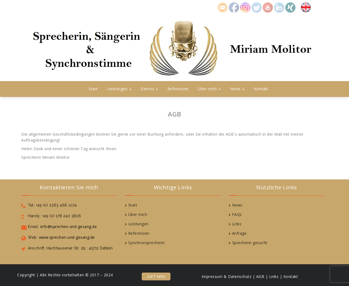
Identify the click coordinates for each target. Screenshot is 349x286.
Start (93, 88)
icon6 (279, 6)
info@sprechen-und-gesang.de (68, 226)
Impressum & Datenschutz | (228, 276)
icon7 (290, 6)
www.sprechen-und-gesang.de (66, 237)
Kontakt (261, 88)
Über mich (209, 88)
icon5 (268, 6)
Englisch (308, 6)
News (237, 88)
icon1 (223, 6)
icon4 (256, 6)
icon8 (245, 6)
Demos (149, 88)
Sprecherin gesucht (250, 242)
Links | (275, 276)
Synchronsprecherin (146, 242)
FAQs (237, 214)
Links (237, 223)
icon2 (234, 6)
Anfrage (239, 233)
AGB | (262, 276)
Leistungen (119, 88)
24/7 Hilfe (156, 276)
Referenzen (178, 88)
